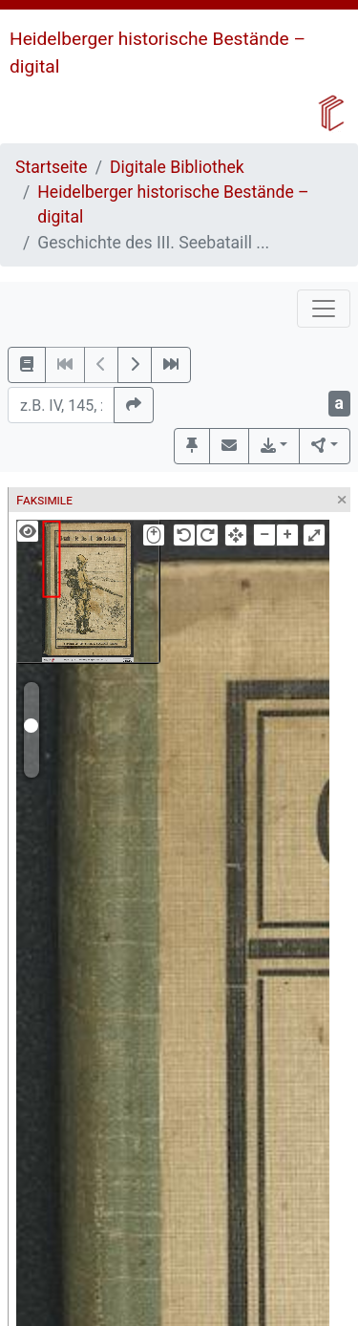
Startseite (51, 167)
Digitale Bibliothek (177, 167)
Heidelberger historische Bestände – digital (172, 204)
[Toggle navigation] (323, 308)
